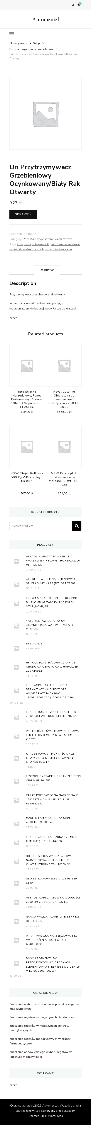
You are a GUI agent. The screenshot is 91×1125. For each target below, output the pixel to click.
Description (47, 270)
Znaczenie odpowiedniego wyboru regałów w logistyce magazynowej (40, 1054)
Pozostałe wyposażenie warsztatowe (47, 239)
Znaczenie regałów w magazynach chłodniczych (42, 1017)
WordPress (55, 1116)
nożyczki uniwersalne (58, 249)
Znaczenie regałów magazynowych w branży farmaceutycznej (39, 1041)
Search (76, 526)
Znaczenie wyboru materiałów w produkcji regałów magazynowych (44, 1006)
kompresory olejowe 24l (33, 244)
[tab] (47, 270)
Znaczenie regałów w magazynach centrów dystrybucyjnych (39, 1028)
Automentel (45, 19)
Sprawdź (23, 214)
